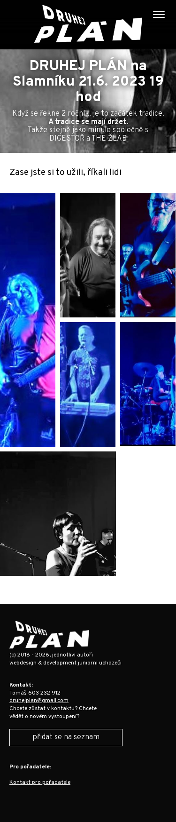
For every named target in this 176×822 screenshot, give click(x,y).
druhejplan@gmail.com (39, 700)
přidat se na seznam (65, 737)
